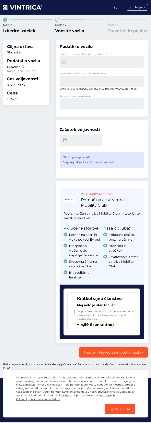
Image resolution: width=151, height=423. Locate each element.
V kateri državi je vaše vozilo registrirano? (83, 54)
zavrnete (66, 395)
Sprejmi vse (120, 409)
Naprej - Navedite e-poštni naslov (113, 352)
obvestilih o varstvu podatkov (116, 391)
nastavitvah (107, 395)
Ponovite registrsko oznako (76, 96)
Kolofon (21, 399)
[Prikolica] (23, 67)
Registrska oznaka (83, 73)
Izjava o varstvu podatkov (44, 399)
